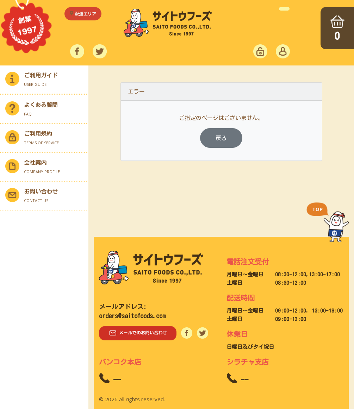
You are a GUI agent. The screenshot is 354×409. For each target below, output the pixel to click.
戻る (221, 138)
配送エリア (85, 14)
